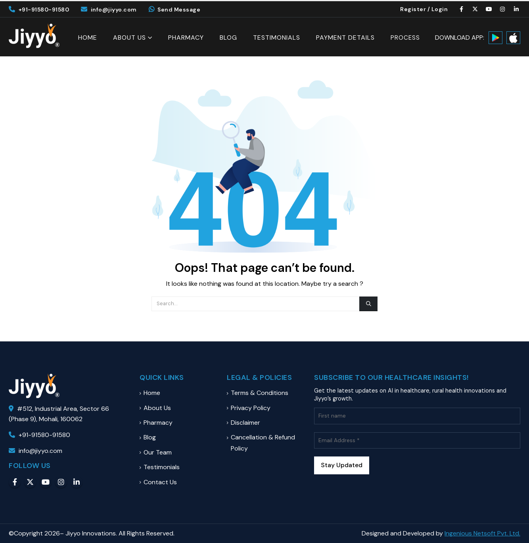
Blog (228, 38)
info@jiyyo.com (109, 9)
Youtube (46, 482)
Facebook (15, 482)
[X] (475, 9)
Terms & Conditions (259, 393)
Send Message (175, 9)
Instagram (61, 482)
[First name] (417, 416)
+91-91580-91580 (39, 9)
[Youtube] (489, 9)
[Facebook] (462, 9)
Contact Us (160, 482)
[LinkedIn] (516, 9)
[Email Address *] (417, 440)
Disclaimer (245, 422)
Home (87, 38)
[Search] (368, 304)
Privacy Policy (250, 408)
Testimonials (276, 38)
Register (413, 9)
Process (405, 38)
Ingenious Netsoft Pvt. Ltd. (482, 533)
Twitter (30, 482)
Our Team (158, 452)
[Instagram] (503, 9)
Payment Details (345, 38)
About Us (129, 37)
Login (439, 9)
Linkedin (76, 482)
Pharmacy (186, 38)
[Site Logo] (34, 35)
